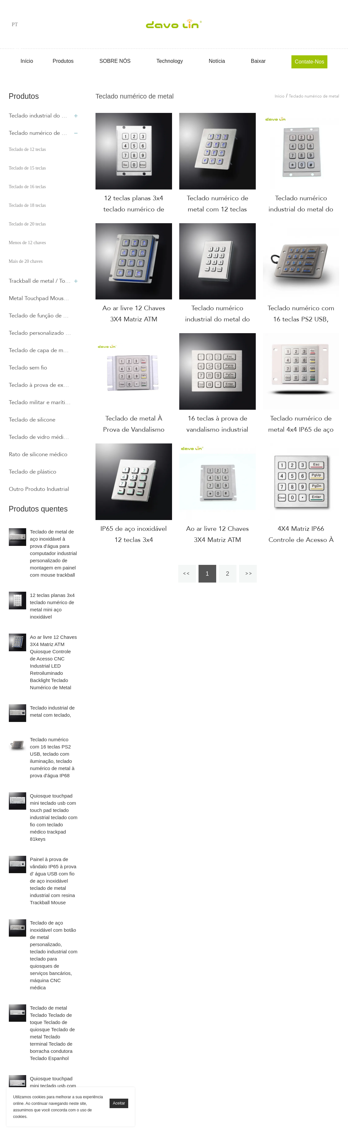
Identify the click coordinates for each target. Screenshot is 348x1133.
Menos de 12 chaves (27, 242)
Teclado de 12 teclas (27, 149)
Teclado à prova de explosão (40, 385)
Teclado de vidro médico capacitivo (40, 437)
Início (27, 61)
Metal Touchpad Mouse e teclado (40, 298)
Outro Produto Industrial (39, 489)
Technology (169, 61)
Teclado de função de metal (40, 315)
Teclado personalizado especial (40, 333)
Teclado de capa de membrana (40, 350)
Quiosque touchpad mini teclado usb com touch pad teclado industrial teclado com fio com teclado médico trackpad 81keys (54, 817)
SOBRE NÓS (114, 61)
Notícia (217, 61)
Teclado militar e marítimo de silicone (40, 402)
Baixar (258, 61)
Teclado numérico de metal (40, 133)
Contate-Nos (309, 61)
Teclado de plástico (32, 472)
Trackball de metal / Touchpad (40, 281)
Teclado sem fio (28, 367)
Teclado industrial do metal (40, 115)
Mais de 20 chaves (26, 261)
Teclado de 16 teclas (27, 186)
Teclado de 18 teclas (27, 205)
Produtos (63, 61)
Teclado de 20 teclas (27, 224)
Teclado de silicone (32, 419)
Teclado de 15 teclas (27, 168)
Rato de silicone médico (38, 454)
